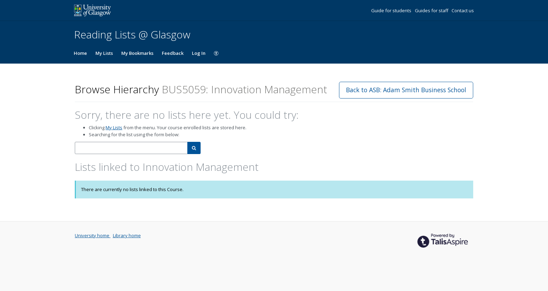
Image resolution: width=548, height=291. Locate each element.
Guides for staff (432, 10)
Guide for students (391, 10)
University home (92, 235)
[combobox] (131, 148)
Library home (127, 235)
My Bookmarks (137, 53)
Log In (199, 53)
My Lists (104, 53)
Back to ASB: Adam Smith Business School (406, 90)
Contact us (463, 10)
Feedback (172, 53)
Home (80, 53)
